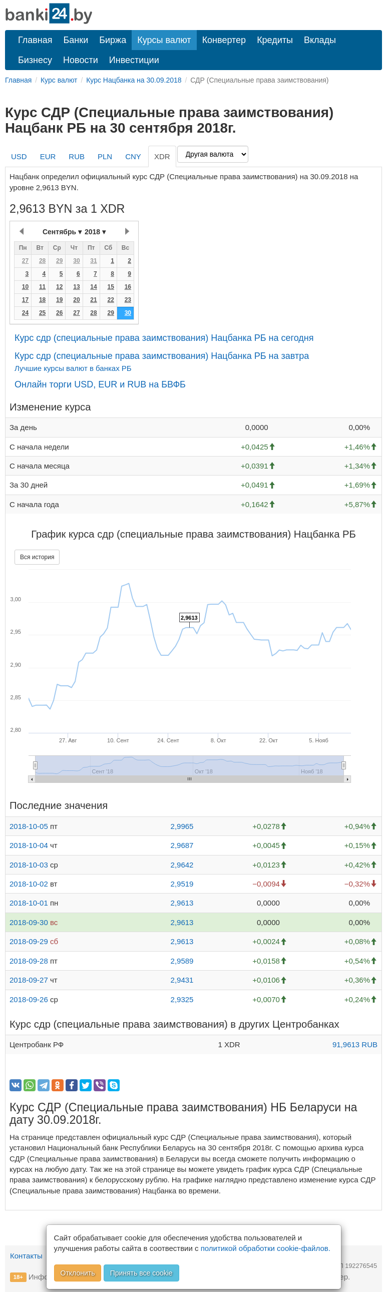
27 (25, 260)
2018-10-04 (29, 845)
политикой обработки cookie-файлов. (265, 1248)
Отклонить (78, 1273)
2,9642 (182, 864)
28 (42, 260)
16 (128, 286)
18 (42, 299)
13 (76, 286)
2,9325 (182, 999)
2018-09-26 (29, 999)
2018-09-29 (29, 941)
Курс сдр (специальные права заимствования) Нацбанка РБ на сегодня (164, 338)
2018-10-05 (29, 826)
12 (59, 286)
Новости (80, 60)
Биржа (112, 40)
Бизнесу (35, 60)
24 (25, 312)
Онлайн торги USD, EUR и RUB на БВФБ (100, 384)
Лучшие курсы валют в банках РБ (73, 368)
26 (59, 312)
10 (25, 286)
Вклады (320, 40)
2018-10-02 (29, 884)
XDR (162, 156)
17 (25, 299)
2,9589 (182, 961)
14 (93, 286)
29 (59, 260)
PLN (105, 156)
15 (110, 286)
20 (76, 299)
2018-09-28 (29, 961)
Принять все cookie (141, 1273)
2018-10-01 (29, 903)
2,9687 (182, 845)
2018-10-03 (29, 864)
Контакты (26, 1255)
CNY (133, 156)
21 (93, 299)
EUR (48, 156)
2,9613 (182, 903)
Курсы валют (164, 40)
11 (42, 286)
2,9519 (182, 884)
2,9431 (182, 980)
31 (93, 260)
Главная (35, 40)
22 (110, 299)
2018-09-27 (29, 980)
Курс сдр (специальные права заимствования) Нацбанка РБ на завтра (162, 356)
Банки (76, 40)
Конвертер (224, 40)
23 (128, 299)
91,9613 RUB (354, 1044)
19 (59, 299)
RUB (77, 156)
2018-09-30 (29, 922)
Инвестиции (134, 60)
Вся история (37, 557)
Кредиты (275, 40)
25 (42, 312)
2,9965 (182, 826)
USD (19, 156)
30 (76, 260)
